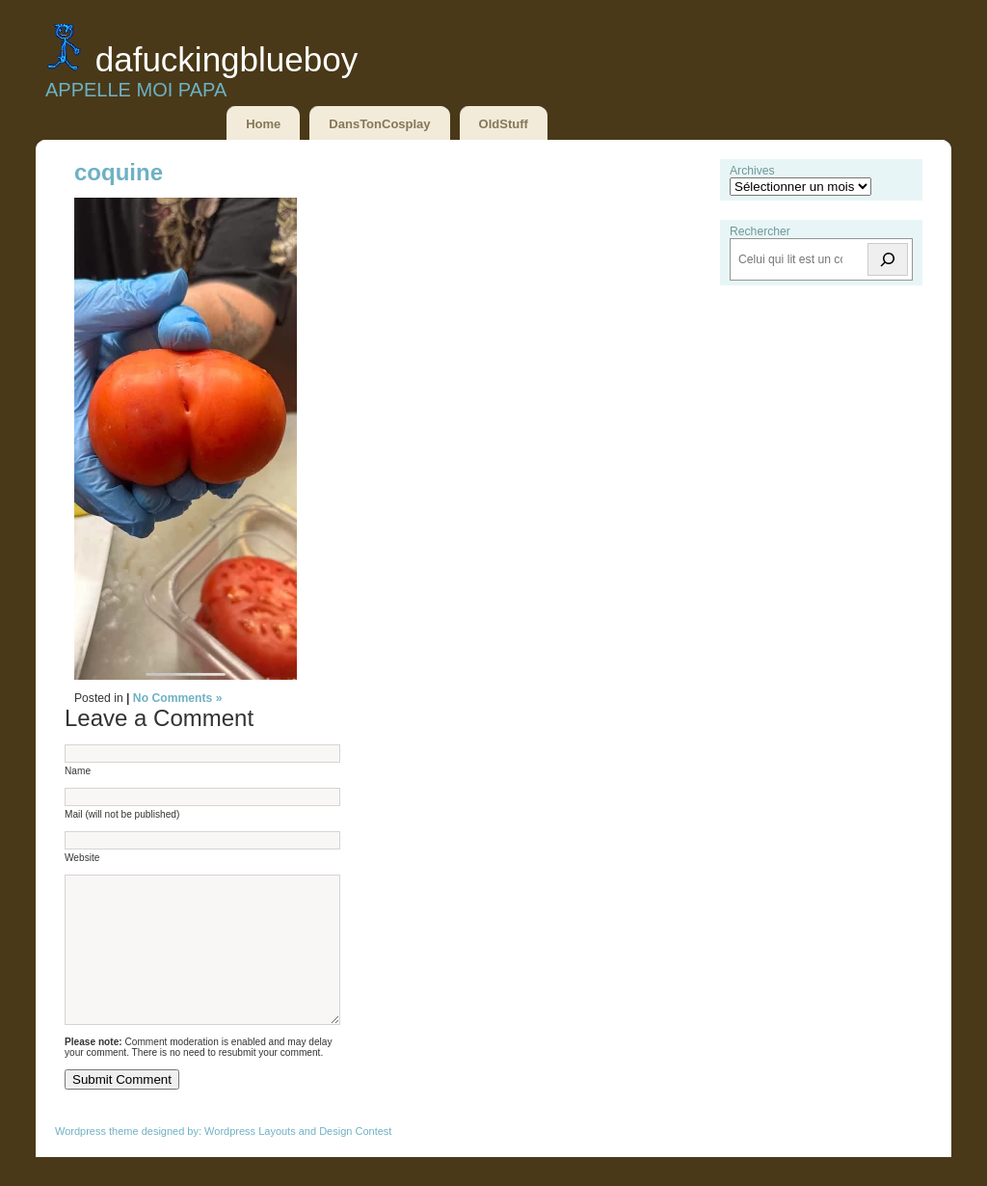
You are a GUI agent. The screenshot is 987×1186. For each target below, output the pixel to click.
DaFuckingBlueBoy (226, 59)
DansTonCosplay (379, 124)
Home (263, 124)
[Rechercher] (887, 259)
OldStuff (503, 124)
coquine (118, 172)
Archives (752, 170)
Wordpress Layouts (250, 1160)
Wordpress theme (97, 1160)
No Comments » (178, 698)
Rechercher (760, 231)
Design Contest (355, 1160)
